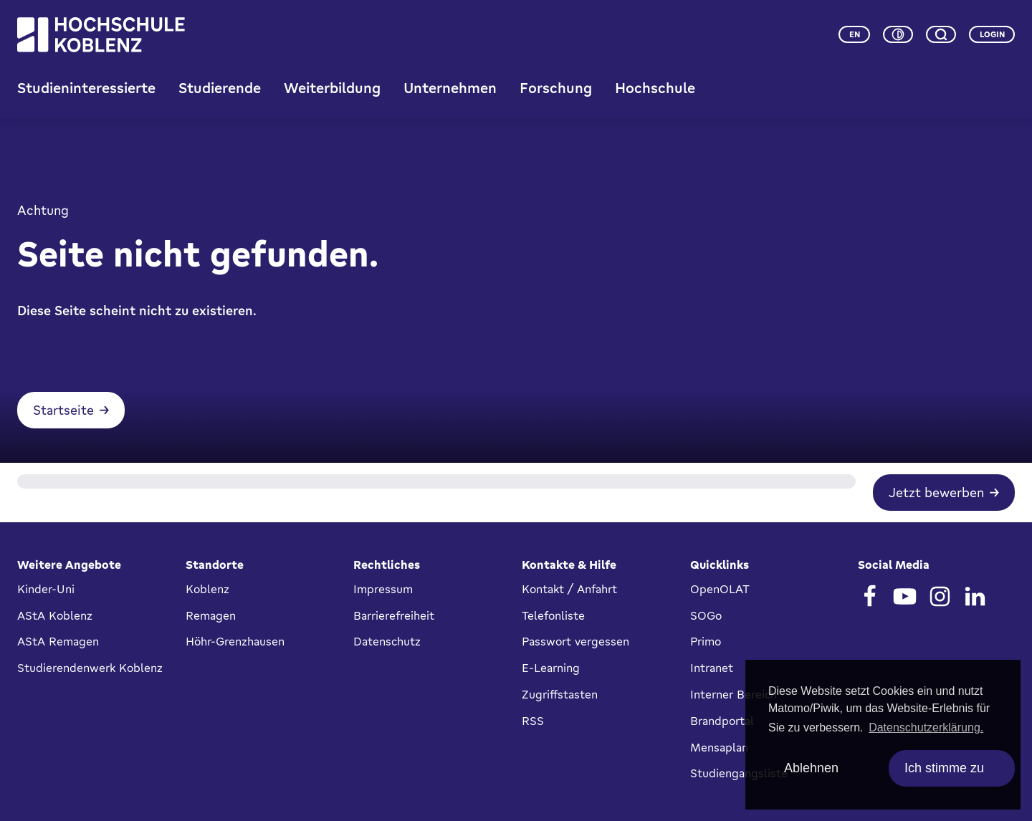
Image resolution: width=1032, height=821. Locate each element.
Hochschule (655, 87)
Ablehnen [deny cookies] (811, 768)
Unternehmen (450, 87)
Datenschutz (387, 641)
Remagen (211, 615)
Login (992, 34)
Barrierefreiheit (393, 615)
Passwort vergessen (575, 641)
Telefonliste (553, 615)
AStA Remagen (58, 641)
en (854, 34)
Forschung (556, 87)
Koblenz (207, 589)
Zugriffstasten (560, 694)
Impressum (383, 589)
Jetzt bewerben (936, 492)
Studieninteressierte (86, 87)
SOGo (706, 615)
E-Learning (551, 668)
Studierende (219, 87)
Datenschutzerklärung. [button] (926, 727)
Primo (705, 641)
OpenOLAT (720, 589)
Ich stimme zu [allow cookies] (944, 768)
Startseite (63, 409)
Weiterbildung (332, 87)
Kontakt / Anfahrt (569, 589)
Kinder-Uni (46, 589)
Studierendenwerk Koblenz (90, 668)
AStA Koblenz (54, 615)
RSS (533, 721)
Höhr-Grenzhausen (235, 641)
